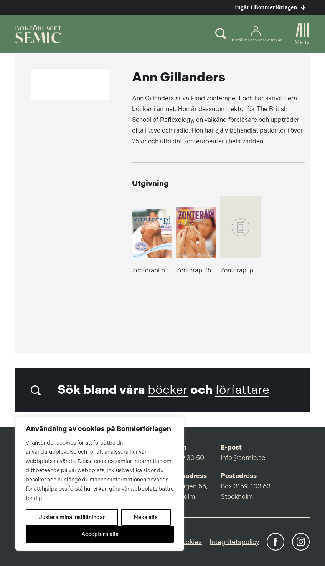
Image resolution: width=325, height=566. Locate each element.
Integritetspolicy (234, 542)
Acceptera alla (100, 534)
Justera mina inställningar (72, 517)
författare (242, 390)
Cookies (189, 542)
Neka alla (146, 517)
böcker (168, 390)
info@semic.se (243, 457)
